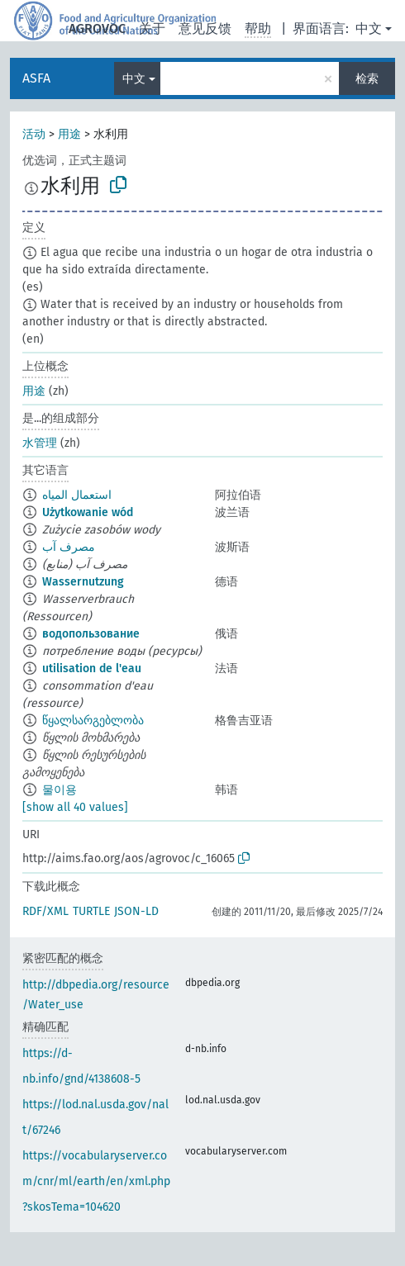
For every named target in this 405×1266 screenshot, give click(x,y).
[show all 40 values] (75, 807)
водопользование (91, 634)
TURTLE (91, 911)
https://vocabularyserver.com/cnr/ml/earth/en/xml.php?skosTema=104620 (96, 1181)
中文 (368, 28)
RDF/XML (45, 911)
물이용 (59, 790)
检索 (367, 79)
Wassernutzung (83, 582)
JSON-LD (136, 911)
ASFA (36, 78)
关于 (152, 28)
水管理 (39, 443)
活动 (33, 134)
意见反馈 (205, 28)
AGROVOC (97, 28)
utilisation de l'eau (91, 668)
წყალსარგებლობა (93, 721)
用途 (69, 134)
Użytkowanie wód (87, 512)
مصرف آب (68, 547)
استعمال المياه (77, 495)
